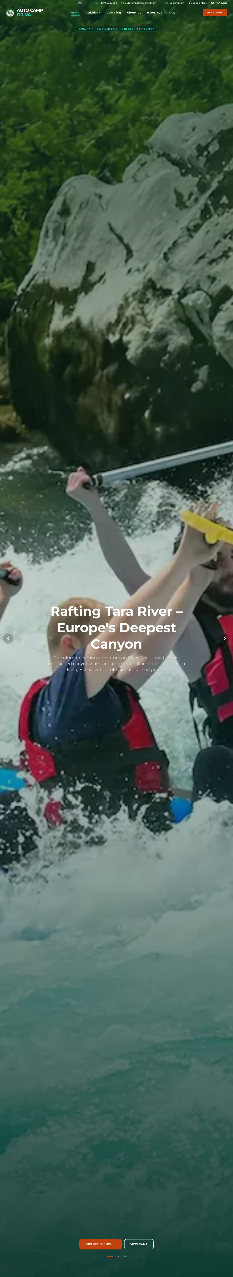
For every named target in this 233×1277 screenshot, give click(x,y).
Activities (93, 12)
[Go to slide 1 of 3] (110, 1257)
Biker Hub (155, 12)
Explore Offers (100, 1244)
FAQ (172, 12)
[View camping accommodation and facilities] (139, 1244)
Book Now (215, 12)
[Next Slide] (225, 638)
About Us (134, 12)
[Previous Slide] (8, 638)
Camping (114, 12)
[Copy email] (138, 2)
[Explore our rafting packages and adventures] (100, 1244)
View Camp (138, 1244)
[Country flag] (82, 3)
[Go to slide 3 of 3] (125, 1257)
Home (75, 13)
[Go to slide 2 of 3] (119, 1257)
